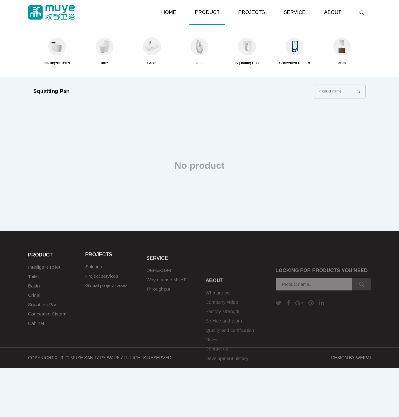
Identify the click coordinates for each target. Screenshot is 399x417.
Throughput (158, 293)
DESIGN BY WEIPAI (351, 357)
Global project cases (106, 288)
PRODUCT (207, 17)
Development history (226, 371)
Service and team (223, 333)
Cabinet (36, 327)
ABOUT (332, 12)
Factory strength (222, 324)
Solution (93, 269)
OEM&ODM (158, 274)
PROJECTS (251, 12)
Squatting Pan (42, 308)
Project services (101, 279)
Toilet (33, 280)
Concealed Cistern (47, 317)
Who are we (217, 305)
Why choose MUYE (166, 283)
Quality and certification (229, 343)
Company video (221, 315)
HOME (168, 12)
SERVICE (294, 12)
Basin (34, 289)
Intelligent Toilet (44, 271)
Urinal (34, 299)
